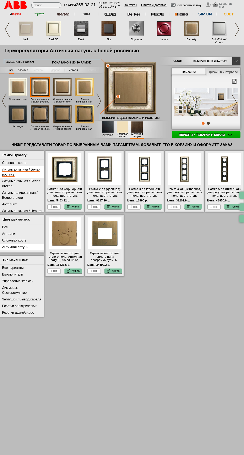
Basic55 (53, 39)
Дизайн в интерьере (223, 72)
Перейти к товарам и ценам (206, 134)
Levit (25, 39)
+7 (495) (80, 5)
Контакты (130, 5)
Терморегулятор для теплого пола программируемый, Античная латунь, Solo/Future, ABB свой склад (104, 262)
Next (236, 29)
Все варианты (13, 268)
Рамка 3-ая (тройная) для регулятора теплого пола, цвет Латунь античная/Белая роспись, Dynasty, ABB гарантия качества (144, 197)
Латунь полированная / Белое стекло (84, 101)
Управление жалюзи (17, 281)
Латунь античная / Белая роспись (40, 100)
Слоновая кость (18, 99)
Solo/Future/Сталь (219, 41)
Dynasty (191, 39)
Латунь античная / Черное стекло (62, 127)
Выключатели (12, 274)
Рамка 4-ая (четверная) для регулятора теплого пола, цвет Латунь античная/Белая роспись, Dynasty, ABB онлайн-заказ (184, 197)
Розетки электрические (19, 306)
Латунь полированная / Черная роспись (85, 129)
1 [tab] (203, 123)
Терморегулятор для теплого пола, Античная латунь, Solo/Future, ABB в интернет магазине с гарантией (64, 260)
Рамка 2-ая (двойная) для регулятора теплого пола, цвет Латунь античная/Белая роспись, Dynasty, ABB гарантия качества (104, 197)
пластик (23, 70)
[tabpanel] (206, 102)
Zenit (81, 39)
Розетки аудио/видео (18, 312)
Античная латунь (137, 135)
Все (5, 227)
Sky (108, 39)
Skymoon (136, 39)
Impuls (164, 39)
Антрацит (17, 126)
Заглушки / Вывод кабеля (21, 299)
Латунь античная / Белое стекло (62, 100)
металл (73, 70)
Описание (189, 72)
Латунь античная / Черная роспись (40, 127)
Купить (73, 206)
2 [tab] (208, 123)
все (11, 70)
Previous (7, 29)
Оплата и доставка (154, 5)
